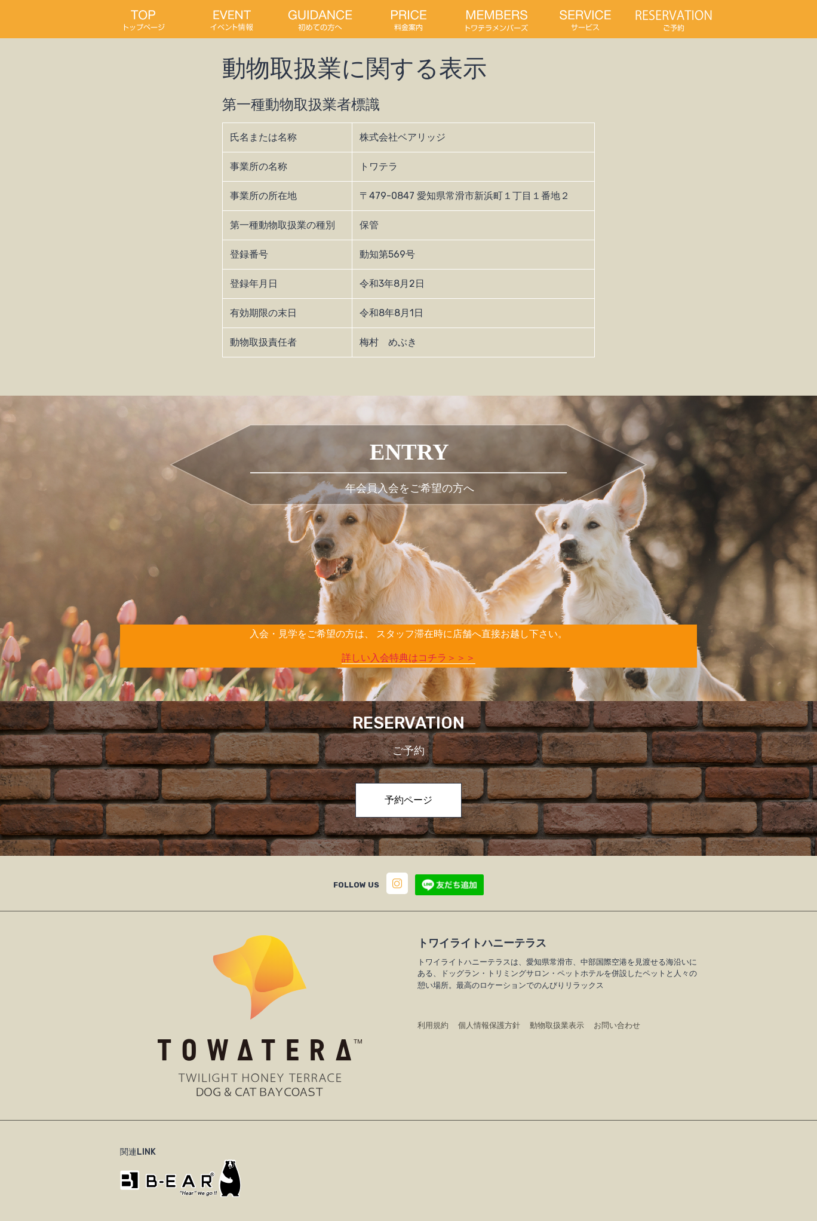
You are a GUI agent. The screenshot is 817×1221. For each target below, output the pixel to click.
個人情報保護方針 (489, 1025)
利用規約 (433, 1025)
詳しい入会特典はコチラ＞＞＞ (408, 657)
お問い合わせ (617, 1025)
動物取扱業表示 (557, 1025)
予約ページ (408, 800)
